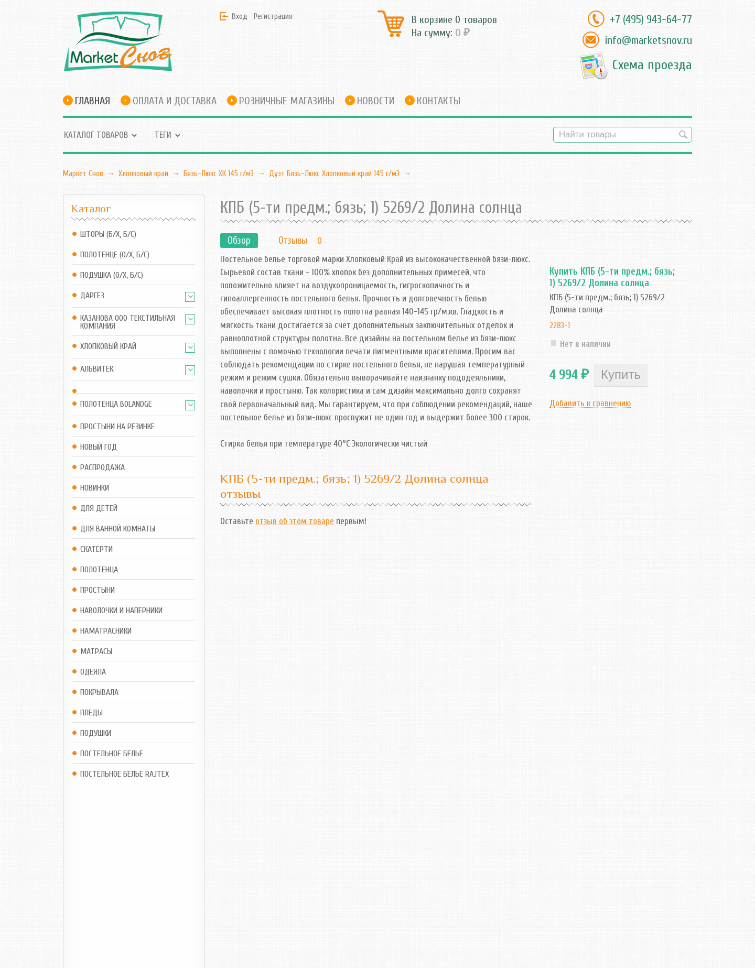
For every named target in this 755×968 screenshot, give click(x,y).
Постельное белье (111, 754)
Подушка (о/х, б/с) (111, 275)
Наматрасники (106, 631)
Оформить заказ (199, 893)
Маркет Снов (83, 173)
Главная (92, 101)
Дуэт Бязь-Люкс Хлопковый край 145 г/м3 (334, 173)
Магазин (185, 860)
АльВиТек (96, 369)
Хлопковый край (143, 173)
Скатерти (96, 549)
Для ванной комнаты (117, 529)
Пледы (91, 713)
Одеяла (93, 672)
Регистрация (273, 16)
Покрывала (99, 693)
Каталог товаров (96, 135)
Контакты (438, 101)
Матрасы (96, 652)
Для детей (98, 509)
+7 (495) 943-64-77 (651, 19)
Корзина (184, 879)
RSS (257, 879)
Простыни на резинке (117, 427)
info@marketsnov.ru (648, 40)
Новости (375, 101)
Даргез (92, 296)
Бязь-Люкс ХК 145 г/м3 (219, 173)
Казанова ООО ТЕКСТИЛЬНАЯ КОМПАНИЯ (127, 322)
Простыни (97, 590)
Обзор (239, 240)
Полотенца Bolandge (116, 404)
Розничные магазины (287, 101)
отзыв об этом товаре (294, 521)
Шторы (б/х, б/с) (108, 234)
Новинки (94, 488)
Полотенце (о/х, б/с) (114, 255)
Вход (239, 16)
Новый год (98, 447)
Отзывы (292, 240)
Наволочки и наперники (121, 611)
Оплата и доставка (175, 101)
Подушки (95, 733)
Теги (163, 135)
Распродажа (102, 468)
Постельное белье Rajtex (124, 774)
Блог (259, 860)
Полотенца (99, 570)
